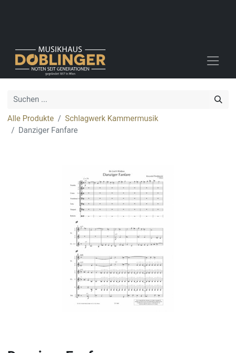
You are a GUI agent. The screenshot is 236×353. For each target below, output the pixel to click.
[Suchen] (218, 99)
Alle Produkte (30, 118)
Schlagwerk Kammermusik (111, 118)
